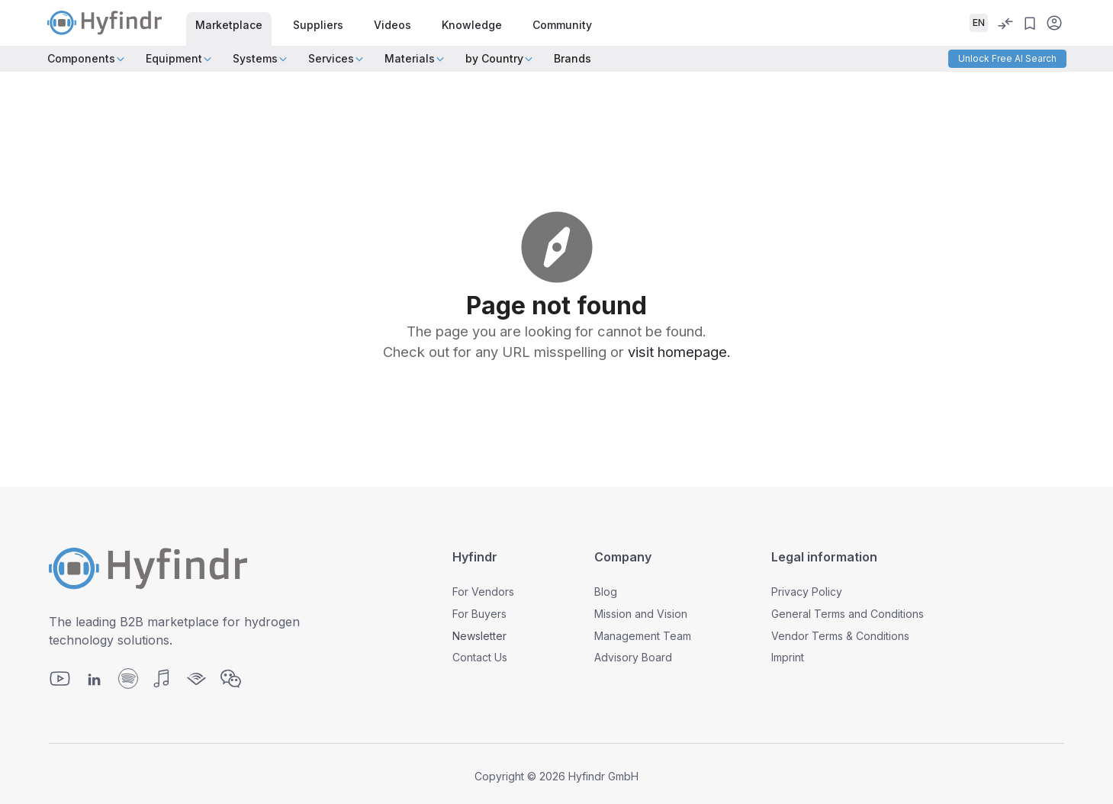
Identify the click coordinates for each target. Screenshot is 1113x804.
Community (562, 24)
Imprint (787, 657)
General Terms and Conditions (847, 613)
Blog (605, 591)
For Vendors (483, 591)
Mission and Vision (640, 613)
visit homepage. (679, 351)
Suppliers (318, 24)
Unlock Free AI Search (1007, 58)
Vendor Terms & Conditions (840, 635)
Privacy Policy (806, 591)
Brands (572, 58)
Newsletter (479, 635)
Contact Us (479, 657)
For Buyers (479, 613)
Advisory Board (633, 657)
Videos (392, 24)
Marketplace (228, 24)
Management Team (642, 635)
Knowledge (472, 24)
